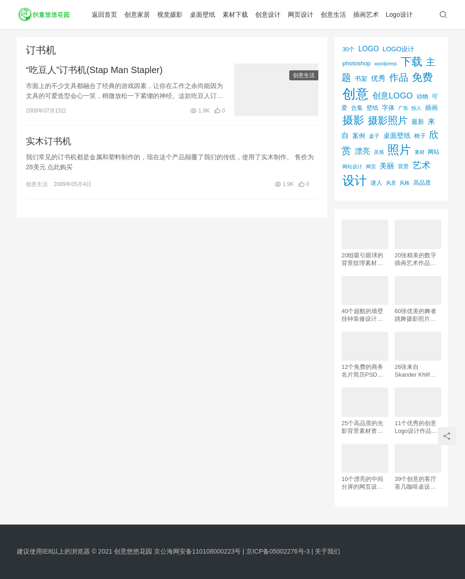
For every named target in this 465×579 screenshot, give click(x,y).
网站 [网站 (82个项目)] (434, 151)
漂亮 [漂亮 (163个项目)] (362, 151)
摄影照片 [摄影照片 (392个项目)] (388, 120)
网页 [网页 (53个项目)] (371, 166)
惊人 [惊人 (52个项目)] (416, 108)
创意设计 (268, 14)
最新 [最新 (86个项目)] (417, 121)
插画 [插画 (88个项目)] (431, 107)
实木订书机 (48, 141)
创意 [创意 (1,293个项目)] (355, 93)
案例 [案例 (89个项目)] (358, 135)
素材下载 (235, 14)
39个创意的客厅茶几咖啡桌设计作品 (415, 483)
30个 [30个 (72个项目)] (348, 49)
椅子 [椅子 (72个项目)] (420, 136)
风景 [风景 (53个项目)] (391, 183)
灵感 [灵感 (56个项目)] (379, 152)
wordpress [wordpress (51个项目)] (385, 63)
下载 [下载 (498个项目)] (411, 61)
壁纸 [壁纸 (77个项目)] (372, 107)
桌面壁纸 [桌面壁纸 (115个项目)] (397, 135)
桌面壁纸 (202, 14)
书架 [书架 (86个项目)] (361, 78)
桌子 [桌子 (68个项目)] (374, 136)
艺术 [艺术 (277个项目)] (421, 165)
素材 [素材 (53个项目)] (420, 152)
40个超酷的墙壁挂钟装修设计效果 (362, 315)
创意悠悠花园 (133, 551)
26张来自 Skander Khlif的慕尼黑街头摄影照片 (415, 370)
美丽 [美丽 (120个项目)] (387, 166)
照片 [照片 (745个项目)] (399, 150)
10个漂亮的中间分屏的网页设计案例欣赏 (362, 483)
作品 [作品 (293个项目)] (398, 77)
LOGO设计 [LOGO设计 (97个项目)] (398, 49)
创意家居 (137, 14)
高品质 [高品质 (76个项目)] (422, 182)
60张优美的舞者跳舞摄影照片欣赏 (415, 315)
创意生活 (333, 14)
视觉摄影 (170, 14)
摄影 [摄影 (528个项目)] (353, 120)
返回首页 (104, 14)
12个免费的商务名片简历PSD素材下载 (362, 370)
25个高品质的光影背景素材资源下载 (362, 427)
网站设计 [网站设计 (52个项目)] (352, 166)
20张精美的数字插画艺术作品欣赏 (415, 259)
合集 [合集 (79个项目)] (357, 107)
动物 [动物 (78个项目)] (422, 96)
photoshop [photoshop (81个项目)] (356, 63)
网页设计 (300, 14)
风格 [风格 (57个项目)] (405, 183)
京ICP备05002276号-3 (278, 551)
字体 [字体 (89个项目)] (388, 107)
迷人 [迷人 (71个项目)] (376, 183)
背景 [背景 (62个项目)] (403, 166)
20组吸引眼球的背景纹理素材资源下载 (362, 259)
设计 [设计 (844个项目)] (354, 180)
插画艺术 (366, 14)
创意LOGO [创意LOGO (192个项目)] (392, 95)
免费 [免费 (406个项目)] (422, 77)
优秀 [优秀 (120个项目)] (378, 78)
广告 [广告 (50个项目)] (403, 108)
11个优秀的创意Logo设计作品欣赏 (416, 427)
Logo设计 (399, 14)
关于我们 (327, 551)
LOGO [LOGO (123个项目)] (368, 49)
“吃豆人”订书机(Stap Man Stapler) (94, 70)
